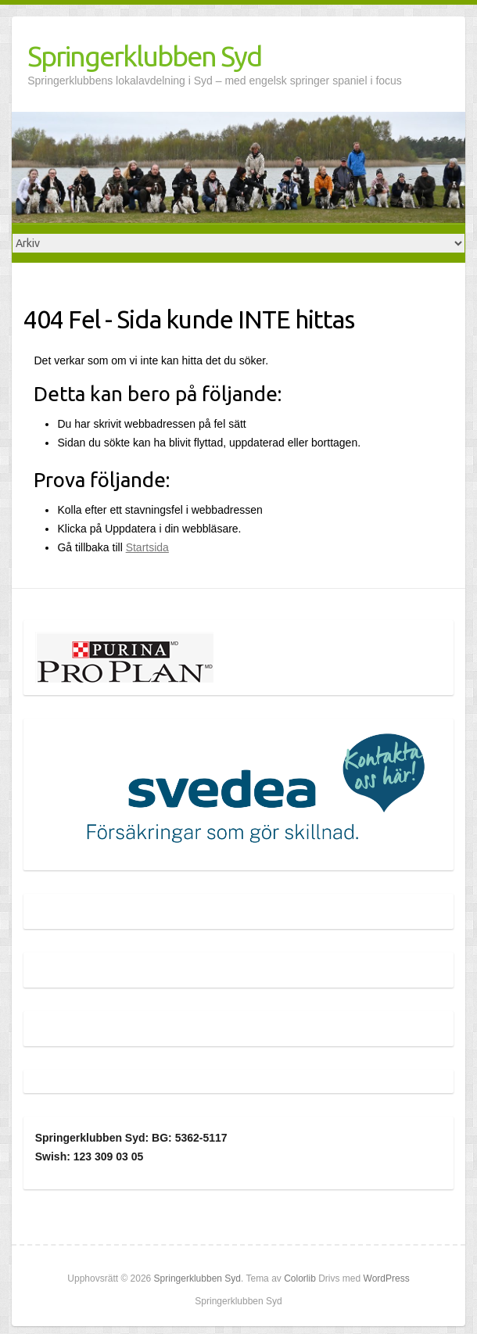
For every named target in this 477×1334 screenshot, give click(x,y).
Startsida (147, 547)
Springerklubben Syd (144, 56)
